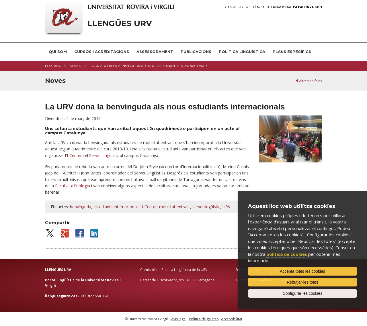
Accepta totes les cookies (302, 271)
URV (226, 206)
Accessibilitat (231, 319)
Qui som (58, 51)
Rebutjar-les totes (302, 282)
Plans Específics (292, 51)
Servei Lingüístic (104, 155)
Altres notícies (310, 80)
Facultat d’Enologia (72, 185)
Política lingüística (242, 51)
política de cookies (286, 254)
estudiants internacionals (116, 206)
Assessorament (154, 51)
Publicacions (196, 51)
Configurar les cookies (303, 293)
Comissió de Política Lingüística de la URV (173, 269)
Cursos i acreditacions (101, 51)
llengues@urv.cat (61, 296)
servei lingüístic (206, 206)
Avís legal (178, 319)
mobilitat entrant (174, 206)
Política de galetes (203, 319)
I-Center (74, 155)
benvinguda (80, 206)
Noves (75, 66)
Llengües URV (119, 23)
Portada (53, 66)
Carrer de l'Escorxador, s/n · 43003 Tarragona (177, 280)
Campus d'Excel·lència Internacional (273, 7)
